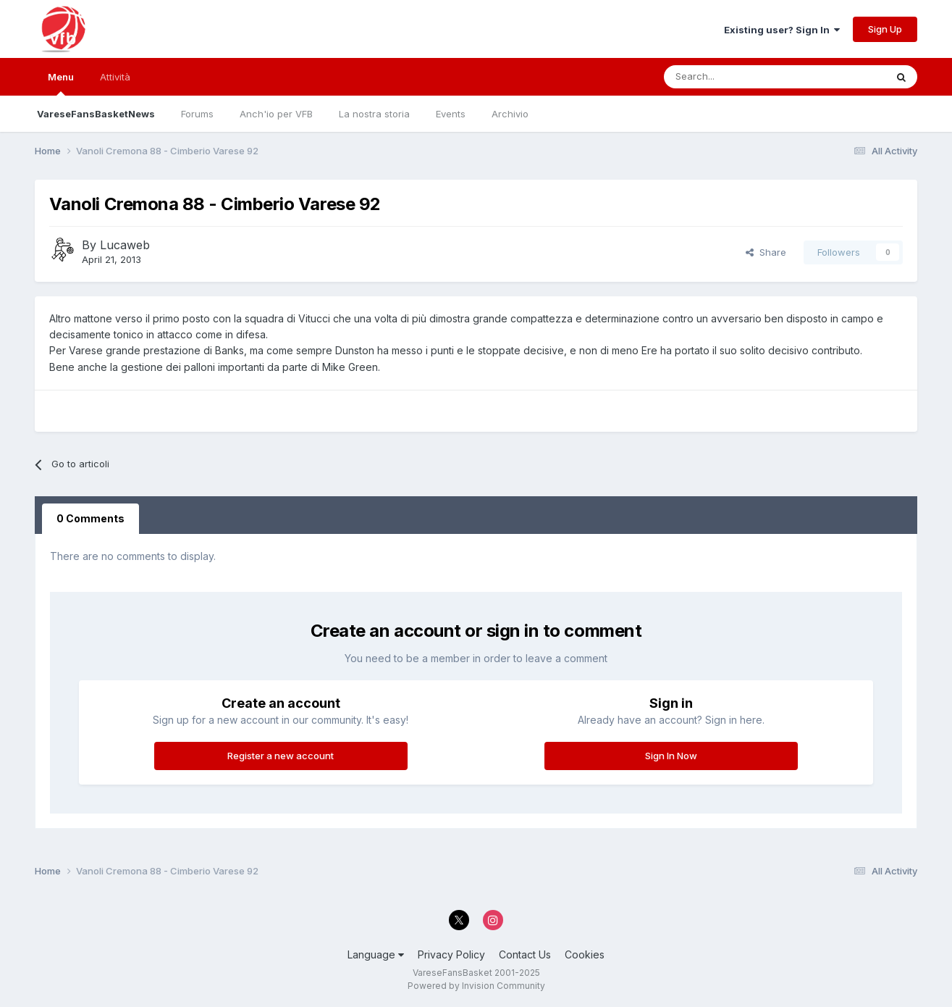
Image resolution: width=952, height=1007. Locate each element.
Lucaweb (125, 245)
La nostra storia (374, 114)
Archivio (510, 114)
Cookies (585, 954)
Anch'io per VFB (276, 114)
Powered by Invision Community (476, 985)
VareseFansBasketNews (96, 114)
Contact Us (525, 954)
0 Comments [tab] (90, 518)
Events (451, 114)
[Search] (734, 76)
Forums (197, 114)
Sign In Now (671, 755)
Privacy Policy (451, 954)
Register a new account (280, 755)
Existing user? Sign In (782, 29)
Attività (115, 77)
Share (766, 252)
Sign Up (885, 29)
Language (375, 954)
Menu (61, 83)
